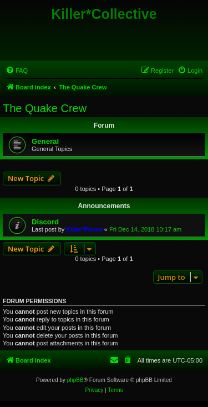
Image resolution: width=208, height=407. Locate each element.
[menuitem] (17, 70)
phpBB (75, 380)
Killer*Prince (84, 229)
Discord (45, 222)
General (45, 141)
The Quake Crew (45, 108)
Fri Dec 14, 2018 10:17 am (145, 229)
